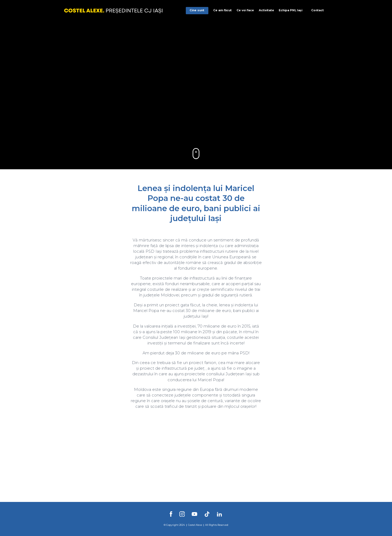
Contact (317, 10)
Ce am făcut (222, 10)
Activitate (266, 10)
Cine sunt (197, 10)
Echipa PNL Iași (290, 10)
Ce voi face (245, 10)
